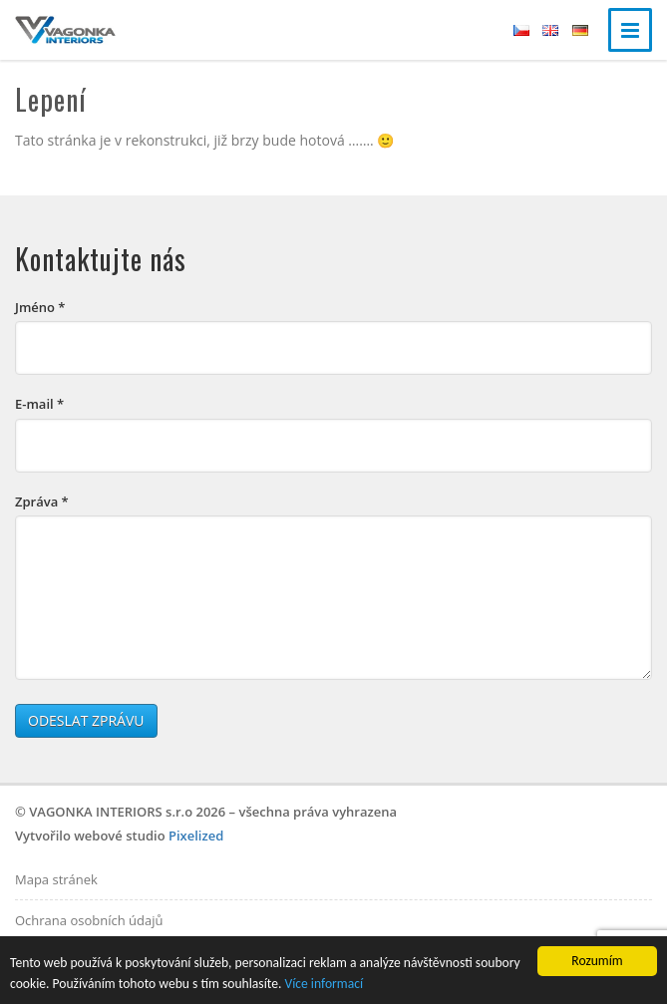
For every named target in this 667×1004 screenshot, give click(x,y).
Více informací (323, 983)
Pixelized (195, 835)
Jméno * (40, 307)
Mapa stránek (56, 879)
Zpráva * (42, 501)
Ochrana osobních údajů (89, 920)
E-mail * (39, 404)
